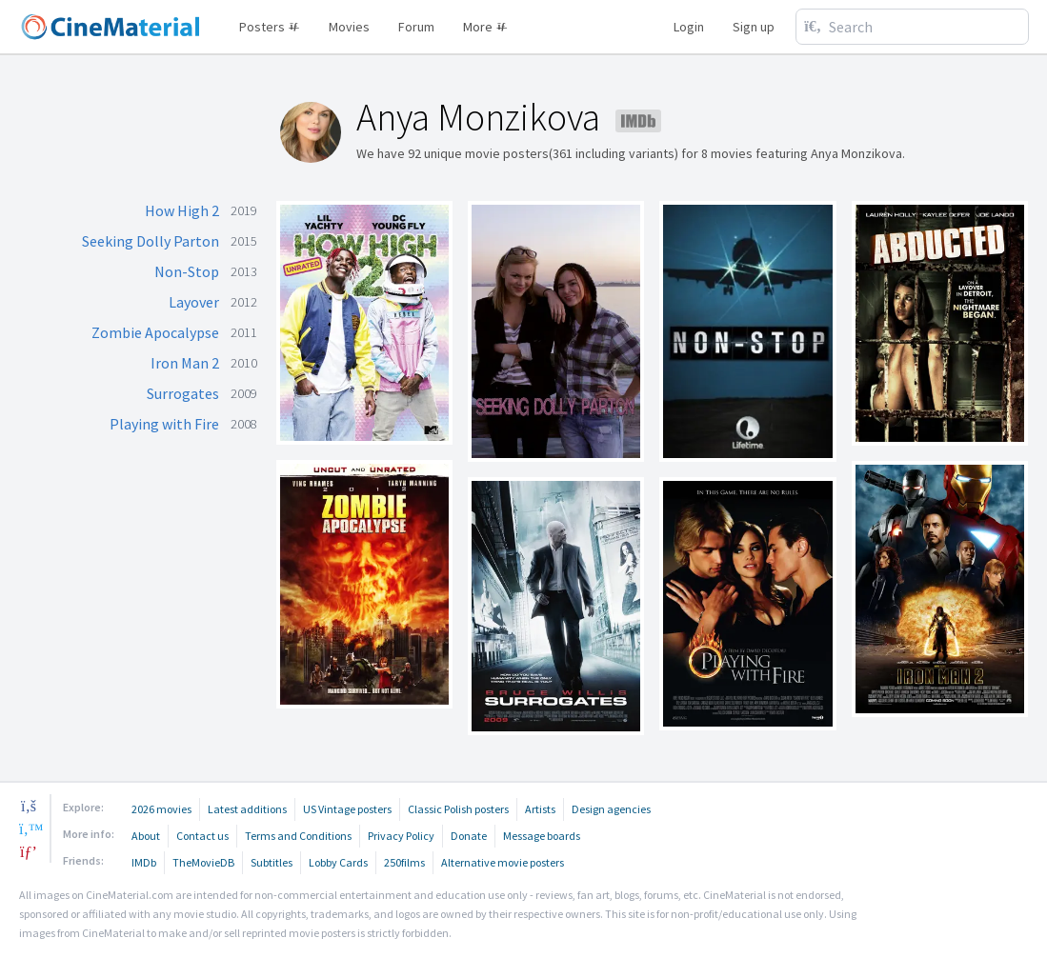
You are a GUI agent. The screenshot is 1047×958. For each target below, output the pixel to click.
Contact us (202, 835)
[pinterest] (28, 851)
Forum (416, 26)
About (145, 835)
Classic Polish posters (458, 809)
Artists (540, 809)
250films (404, 862)
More (485, 26)
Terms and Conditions (298, 835)
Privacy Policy (401, 835)
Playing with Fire (164, 423)
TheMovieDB (203, 862)
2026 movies (161, 809)
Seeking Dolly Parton (150, 240)
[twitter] (28, 828)
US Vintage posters (347, 809)
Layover (194, 301)
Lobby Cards (338, 862)
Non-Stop (186, 271)
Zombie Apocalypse (155, 332)
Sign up (754, 26)
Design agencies (611, 809)
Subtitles (271, 862)
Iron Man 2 (185, 362)
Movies (349, 26)
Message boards (541, 835)
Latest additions (247, 809)
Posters (269, 26)
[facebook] (28, 805)
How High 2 (182, 210)
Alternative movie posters (502, 862)
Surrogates (183, 393)
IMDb (143, 862)
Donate (469, 835)
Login (689, 26)
